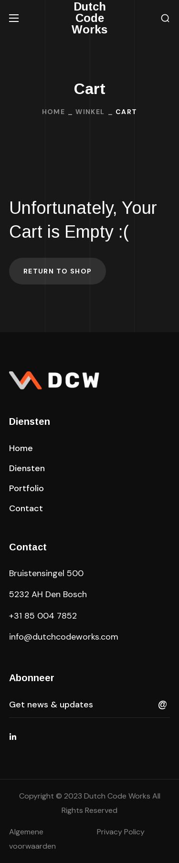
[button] (165, 18)
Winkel (90, 111)
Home (53, 111)
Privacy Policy (121, 832)
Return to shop (57, 271)
